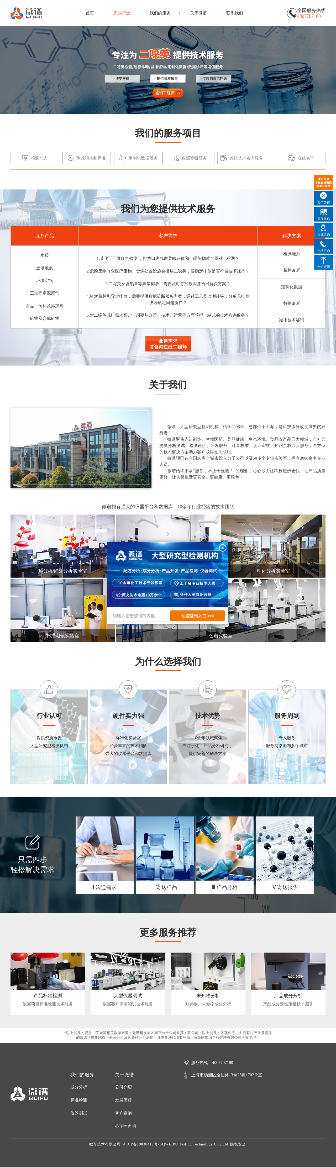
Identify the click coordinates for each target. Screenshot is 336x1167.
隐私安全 (238, 1144)
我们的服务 (160, 13)
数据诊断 (291, 303)
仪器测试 (78, 1113)
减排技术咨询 (291, 320)
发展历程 (123, 1100)
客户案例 (123, 1113)
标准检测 (78, 1100)
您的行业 (121, 13)
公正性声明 (125, 1126)
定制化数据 (291, 287)
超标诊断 (291, 270)
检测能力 (291, 253)
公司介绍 (123, 1087)
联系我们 (234, 13)
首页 (90, 13)
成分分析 (78, 1087)
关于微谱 (198, 13)
